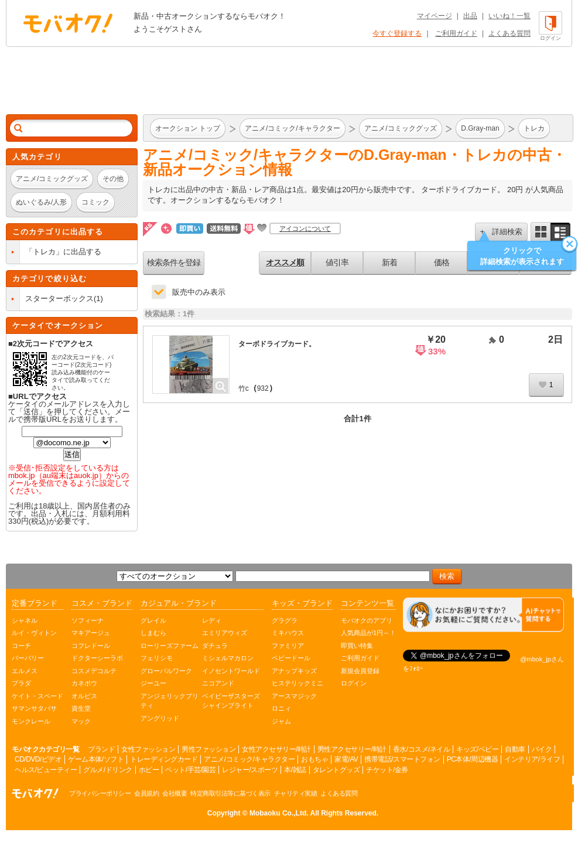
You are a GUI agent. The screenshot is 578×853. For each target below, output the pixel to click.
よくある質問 (509, 33)
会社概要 (174, 793)
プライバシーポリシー (100, 793)
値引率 (337, 262)
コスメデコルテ (94, 670)
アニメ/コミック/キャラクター (249, 759)
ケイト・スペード (37, 696)
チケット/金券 (387, 770)
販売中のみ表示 (198, 292)
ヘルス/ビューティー (46, 770)
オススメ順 (285, 262)
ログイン (354, 683)
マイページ (434, 16)
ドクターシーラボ (97, 657)
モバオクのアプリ (366, 620)
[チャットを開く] (483, 615)
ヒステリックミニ (297, 683)
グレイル (153, 620)
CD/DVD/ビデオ (38, 759)
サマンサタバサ (34, 708)
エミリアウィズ (224, 632)
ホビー (149, 770)
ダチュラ (215, 645)
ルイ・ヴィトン (34, 632)
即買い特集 (357, 645)
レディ (211, 620)
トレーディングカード (163, 759)
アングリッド (160, 718)
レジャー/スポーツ (250, 770)
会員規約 (146, 793)
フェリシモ (157, 657)
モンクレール (31, 721)
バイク (542, 749)
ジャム (281, 721)
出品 (470, 16)
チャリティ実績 (295, 793)
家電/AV (346, 759)
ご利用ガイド (456, 33)
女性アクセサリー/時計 (276, 749)
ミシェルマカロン (228, 657)
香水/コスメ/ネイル (421, 749)
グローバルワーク (166, 670)
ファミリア (288, 645)
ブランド (101, 749)
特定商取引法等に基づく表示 (230, 793)
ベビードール (291, 657)
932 (263, 388)
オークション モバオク (68, 23)
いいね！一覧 (509, 16)
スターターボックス (59, 298)
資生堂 (81, 708)
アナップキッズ (294, 670)
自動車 (515, 749)
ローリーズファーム (170, 645)
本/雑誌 (295, 770)
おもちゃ (314, 759)
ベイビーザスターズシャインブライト (231, 700)
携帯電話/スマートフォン (402, 759)
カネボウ (84, 683)
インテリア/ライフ (532, 759)
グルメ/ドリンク (107, 770)
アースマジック (294, 696)
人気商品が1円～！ (368, 632)
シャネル (24, 620)
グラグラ (284, 620)
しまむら (153, 632)
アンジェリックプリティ (170, 700)
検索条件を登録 (173, 262)
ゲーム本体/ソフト (96, 759)
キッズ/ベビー (477, 749)
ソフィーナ (87, 620)
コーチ (21, 645)
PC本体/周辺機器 (472, 759)
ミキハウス (288, 632)
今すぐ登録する (397, 33)
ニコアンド (218, 683)
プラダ (21, 683)
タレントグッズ (336, 770)
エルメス (24, 670)
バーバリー (28, 657)
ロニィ (281, 708)
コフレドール (90, 645)
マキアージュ (90, 632)
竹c (243, 388)
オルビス (84, 696)
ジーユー (153, 683)
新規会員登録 (360, 670)
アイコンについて (305, 228)
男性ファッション (208, 749)
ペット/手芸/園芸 (190, 770)
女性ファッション (148, 749)
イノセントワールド (231, 670)
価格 (441, 262)
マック (81, 721)
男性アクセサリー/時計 (352, 749)
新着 (389, 262)
